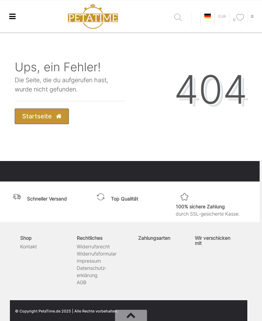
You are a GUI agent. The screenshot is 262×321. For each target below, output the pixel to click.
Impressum (89, 261)
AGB (81, 282)
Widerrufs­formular (97, 254)
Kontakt (28, 246)
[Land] (207, 16)
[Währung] (222, 16)
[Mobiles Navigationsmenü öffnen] (12, 16)
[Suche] (181, 18)
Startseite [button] (41, 116)
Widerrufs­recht (93, 246)
